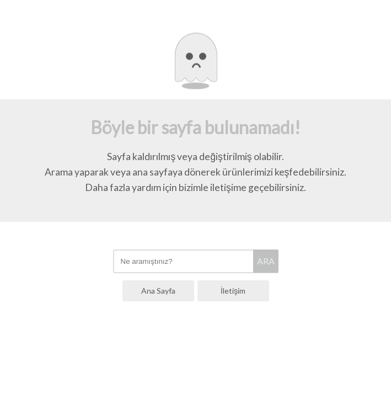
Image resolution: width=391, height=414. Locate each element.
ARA (266, 261)
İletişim (233, 290)
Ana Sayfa (158, 290)
